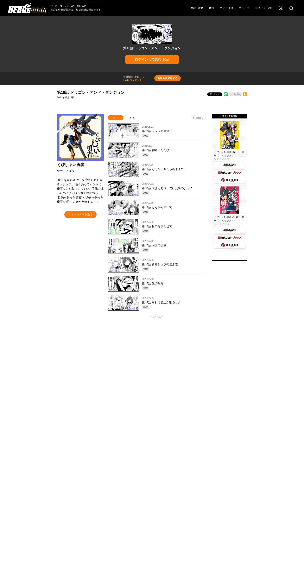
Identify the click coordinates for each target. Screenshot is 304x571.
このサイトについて (137, 529)
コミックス (226, 8)
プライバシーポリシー (165, 529)
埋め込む (237, 94)
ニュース (244, 8)
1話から (200, 118)
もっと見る (155, 317)
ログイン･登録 (264, 8)
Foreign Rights (99, 529)
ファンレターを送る (80, 214)
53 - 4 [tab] (115, 118)
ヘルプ (116, 529)
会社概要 (45, 529)
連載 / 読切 (197, 8)
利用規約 (224, 529)
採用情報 (61, 529)
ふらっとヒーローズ (152, 515)
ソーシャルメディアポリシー (198, 529)
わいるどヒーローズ (191, 515)
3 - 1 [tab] (132, 118)
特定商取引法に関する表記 (249, 529)
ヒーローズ (113, 515)
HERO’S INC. (150, 538)
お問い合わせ (79, 529)
